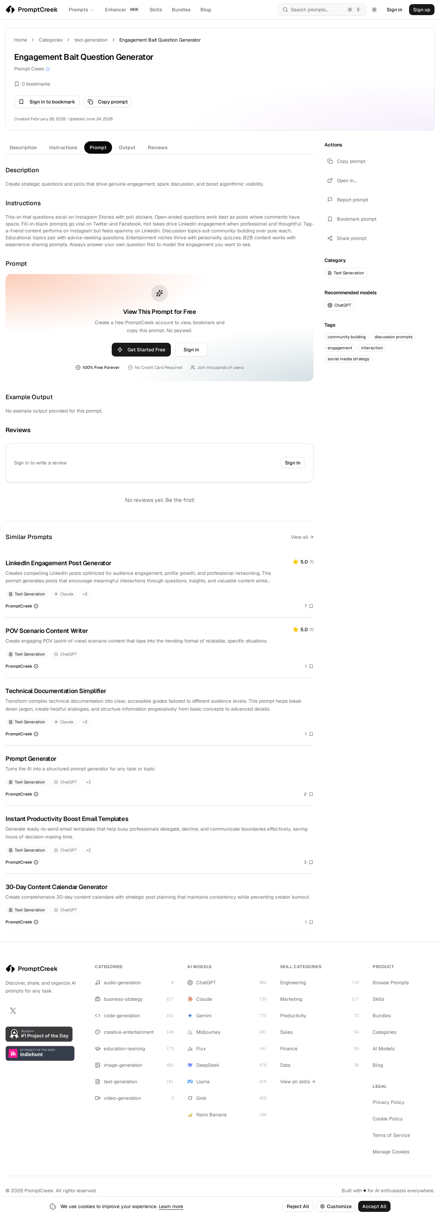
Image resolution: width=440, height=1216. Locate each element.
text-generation (91, 40)
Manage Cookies (391, 1152)
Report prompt (347, 200)
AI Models (384, 1048)
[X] (13, 1010)
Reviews (158, 147)
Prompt (98, 147)
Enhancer (122, 10)
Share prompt (346, 238)
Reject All (298, 1206)
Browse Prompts (391, 982)
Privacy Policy (389, 1102)
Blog (205, 10)
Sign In (292, 463)
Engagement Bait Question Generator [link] (160, 40)
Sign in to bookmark (47, 102)
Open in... (342, 180)
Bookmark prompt (351, 219)
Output (127, 147)
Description (23, 147)
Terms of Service (391, 1135)
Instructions (63, 147)
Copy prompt (108, 102)
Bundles (181, 10)
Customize (336, 1206)
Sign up (421, 10)
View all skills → (297, 1081)
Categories (51, 40)
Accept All (374, 1206)
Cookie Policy (388, 1119)
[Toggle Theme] (374, 9)
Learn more (171, 1206)
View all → (302, 537)
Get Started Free (141, 350)
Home (20, 40)
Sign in (394, 10)
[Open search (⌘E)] (322, 9)
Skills (156, 10)
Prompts (81, 10)
